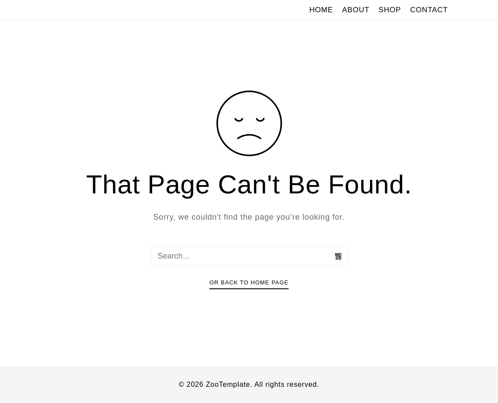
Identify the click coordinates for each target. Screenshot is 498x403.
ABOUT (355, 10)
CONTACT (429, 10)
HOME (321, 10)
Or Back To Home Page (249, 282)
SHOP (390, 10)
